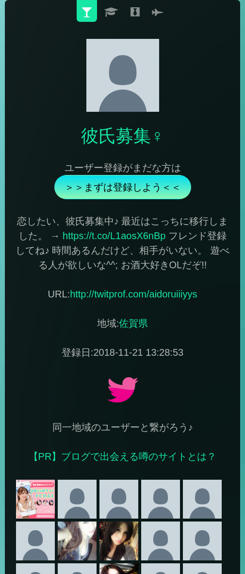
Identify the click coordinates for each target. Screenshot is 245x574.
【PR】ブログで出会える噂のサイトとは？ (123, 456)
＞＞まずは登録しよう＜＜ (123, 187)
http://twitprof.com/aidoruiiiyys (133, 294)
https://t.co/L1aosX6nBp (114, 235)
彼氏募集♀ (122, 136)
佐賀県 (133, 323)
